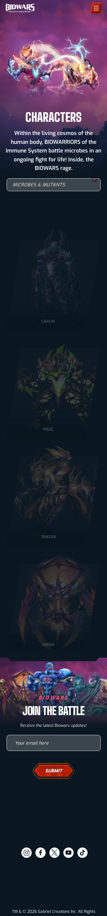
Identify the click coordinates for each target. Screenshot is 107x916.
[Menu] (96, 8)
